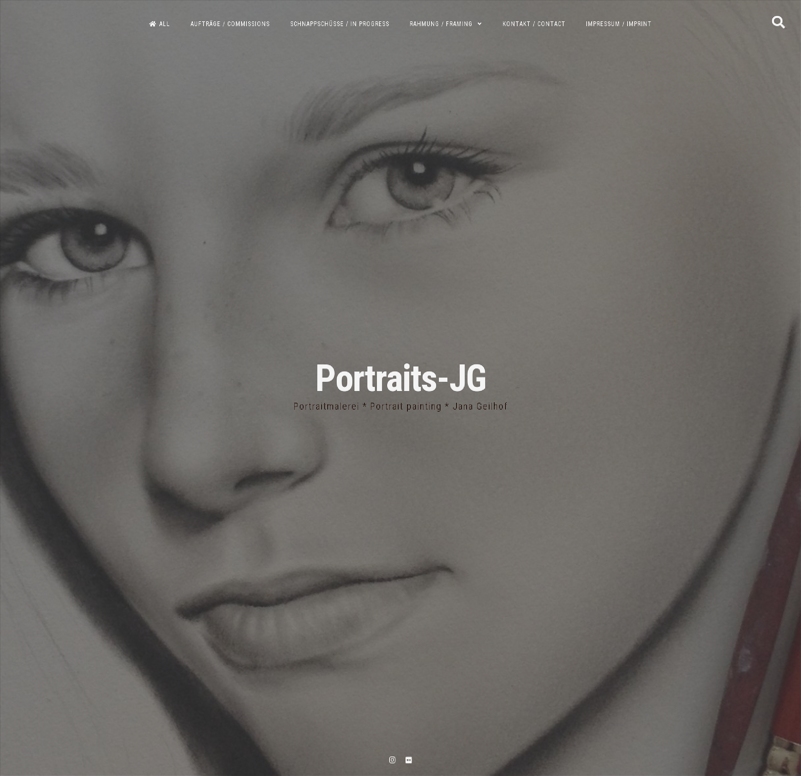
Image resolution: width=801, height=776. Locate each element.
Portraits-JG (400, 378)
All (159, 24)
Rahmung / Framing (441, 24)
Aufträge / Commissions (230, 24)
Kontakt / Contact (534, 24)
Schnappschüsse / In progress (339, 24)
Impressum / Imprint (619, 24)
